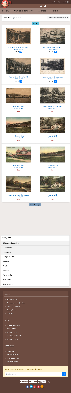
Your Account (55, 2)
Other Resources (12, 361)
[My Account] (45, 6)
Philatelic (6, 270)
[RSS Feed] (42, 387)
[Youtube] (34, 387)
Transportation (8, 275)
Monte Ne (7, 252)
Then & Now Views (13, 358)
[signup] (64, 374)
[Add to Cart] (20, 52)
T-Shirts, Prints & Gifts (14, 336)
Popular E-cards (12, 339)
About (7, 294)
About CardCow (12, 299)
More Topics (7, 279)
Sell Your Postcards (13, 325)
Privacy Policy (11, 310)
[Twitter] (31, 387)
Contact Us (63, 2)
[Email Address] (33, 374)
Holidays (6, 261)
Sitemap (10, 313)
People (5, 266)
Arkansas (7, 248)
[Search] (41, 6)
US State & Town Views (35, 243)
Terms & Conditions (13, 306)
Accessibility (11, 351)
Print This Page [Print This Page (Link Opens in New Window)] (35, 205)
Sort (35, 23)
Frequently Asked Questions (16, 303)
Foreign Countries (9, 257)
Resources (9, 346)
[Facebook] (27, 387)
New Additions (8, 284)
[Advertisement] (35, 220)
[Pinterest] (38, 387)
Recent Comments (13, 354)
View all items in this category (58, 17)
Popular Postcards (13, 332)
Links (7, 320)
